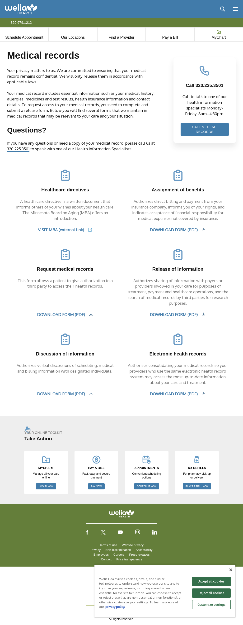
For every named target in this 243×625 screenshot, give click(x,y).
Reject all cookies (211, 593)
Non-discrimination (118, 550)
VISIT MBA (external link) (61, 229)
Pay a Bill (170, 37)
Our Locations (73, 37)
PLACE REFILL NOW (197, 486)
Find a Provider (122, 37)
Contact (106, 559)
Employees (101, 554)
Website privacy (133, 545)
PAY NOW (96, 486)
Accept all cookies (211, 581)
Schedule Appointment (24, 37)
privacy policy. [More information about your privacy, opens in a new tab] (115, 607)
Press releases (139, 554)
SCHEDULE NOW (146, 486)
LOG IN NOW (46, 486)
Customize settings (211, 604)
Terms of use (108, 545)
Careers (118, 554)
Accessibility (144, 550)
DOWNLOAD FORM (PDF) (174, 229)
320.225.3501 (19, 148)
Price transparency (129, 559)
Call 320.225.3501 (204, 85)
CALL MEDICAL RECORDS (204, 129)
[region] (164, 590)
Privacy (95, 550)
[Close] (230, 569)
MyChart (218, 37)
